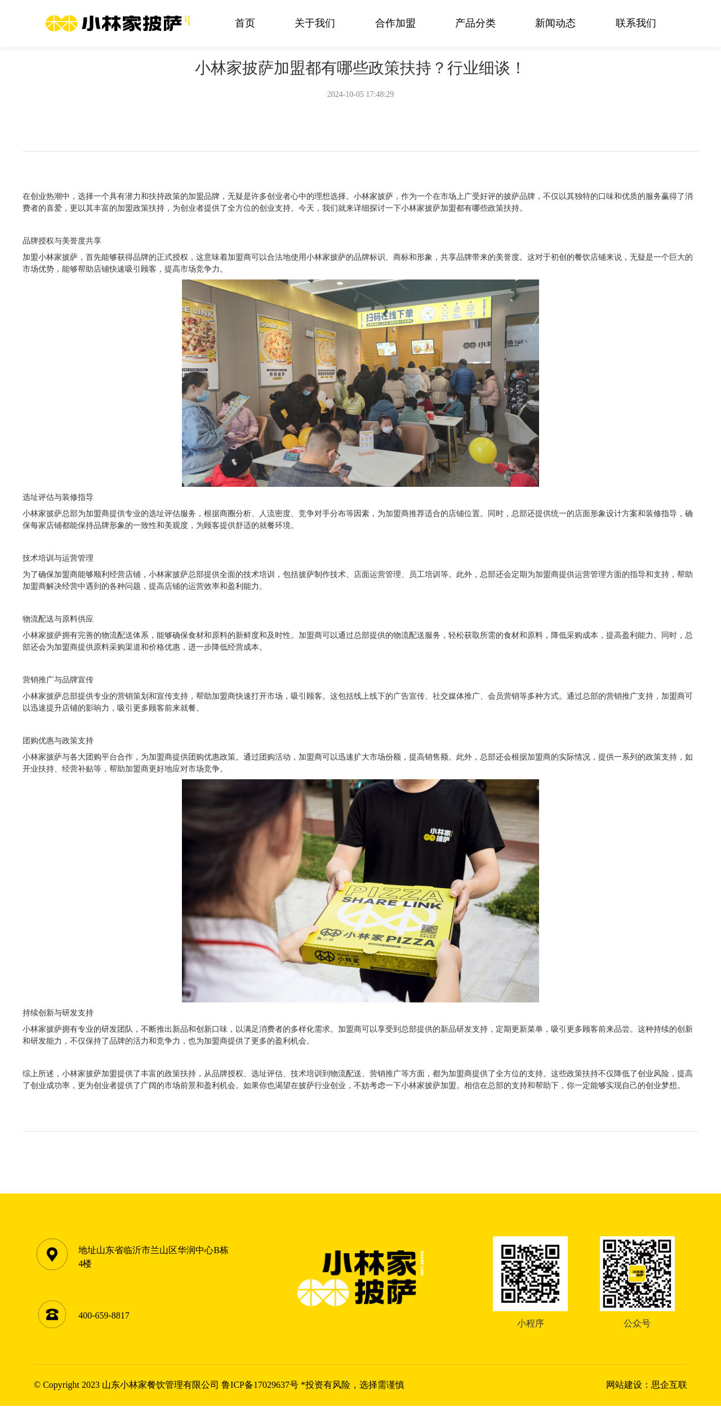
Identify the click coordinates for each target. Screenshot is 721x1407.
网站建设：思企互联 (646, 1386)
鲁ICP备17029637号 (260, 1386)
